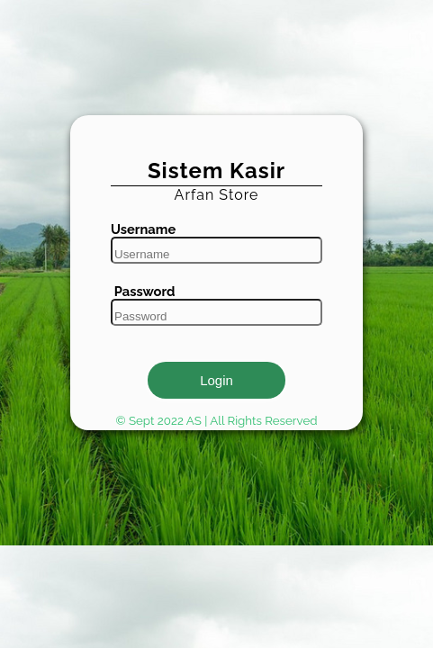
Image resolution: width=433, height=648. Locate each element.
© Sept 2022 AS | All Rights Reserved (216, 420)
